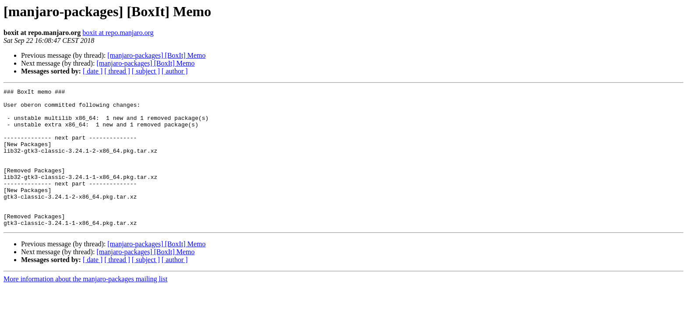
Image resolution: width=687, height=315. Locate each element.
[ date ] (93, 71)
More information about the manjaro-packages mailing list (85, 306)
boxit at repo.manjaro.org (117, 32)
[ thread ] (117, 71)
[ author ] (175, 71)
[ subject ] (146, 71)
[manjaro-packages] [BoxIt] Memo (156, 55)
